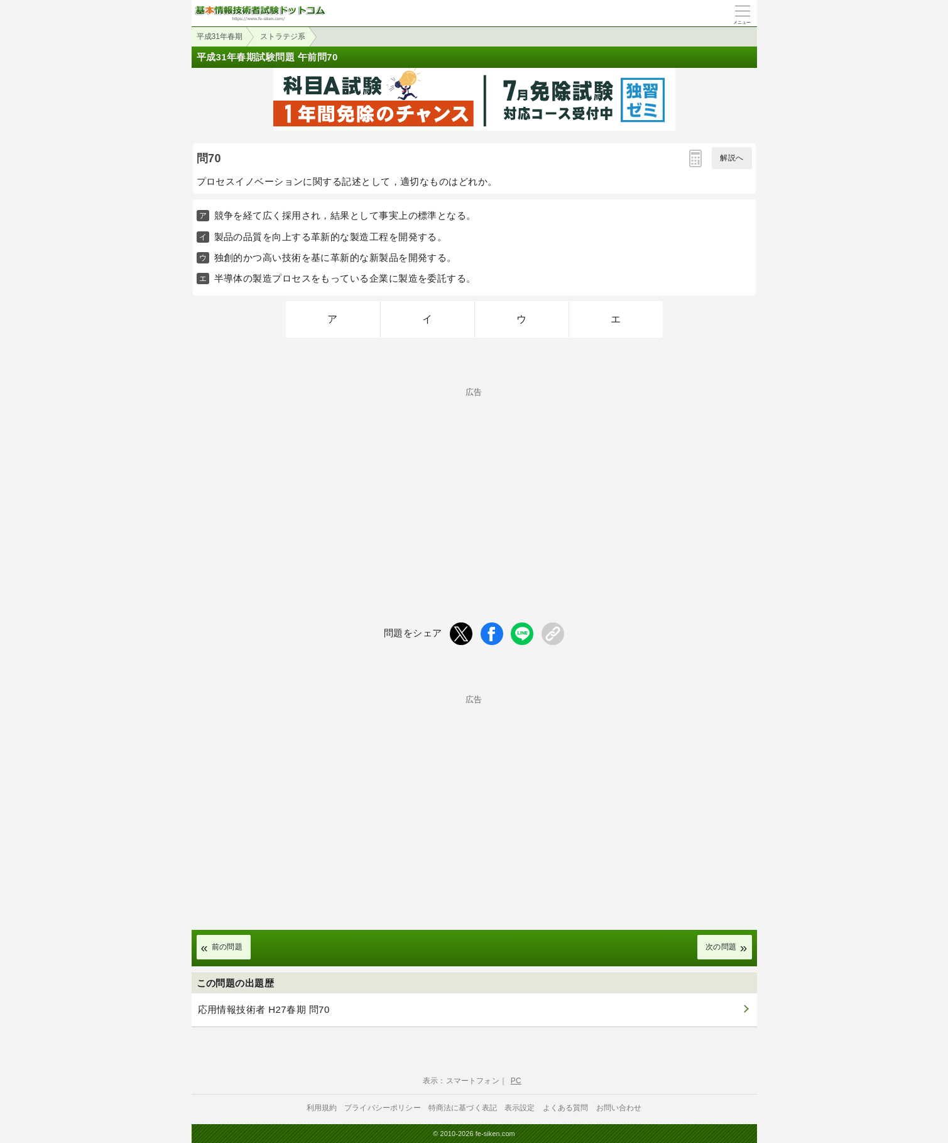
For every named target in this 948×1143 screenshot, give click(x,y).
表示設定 (519, 1107)
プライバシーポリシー (382, 1107)
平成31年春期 (219, 36)
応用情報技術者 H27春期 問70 (264, 1009)
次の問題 (721, 946)
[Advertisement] (474, 484)
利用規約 (322, 1107)
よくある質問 (566, 1107)
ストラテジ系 (282, 36)
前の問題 (227, 946)
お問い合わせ (619, 1107)
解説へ (731, 157)
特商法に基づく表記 (462, 1107)
